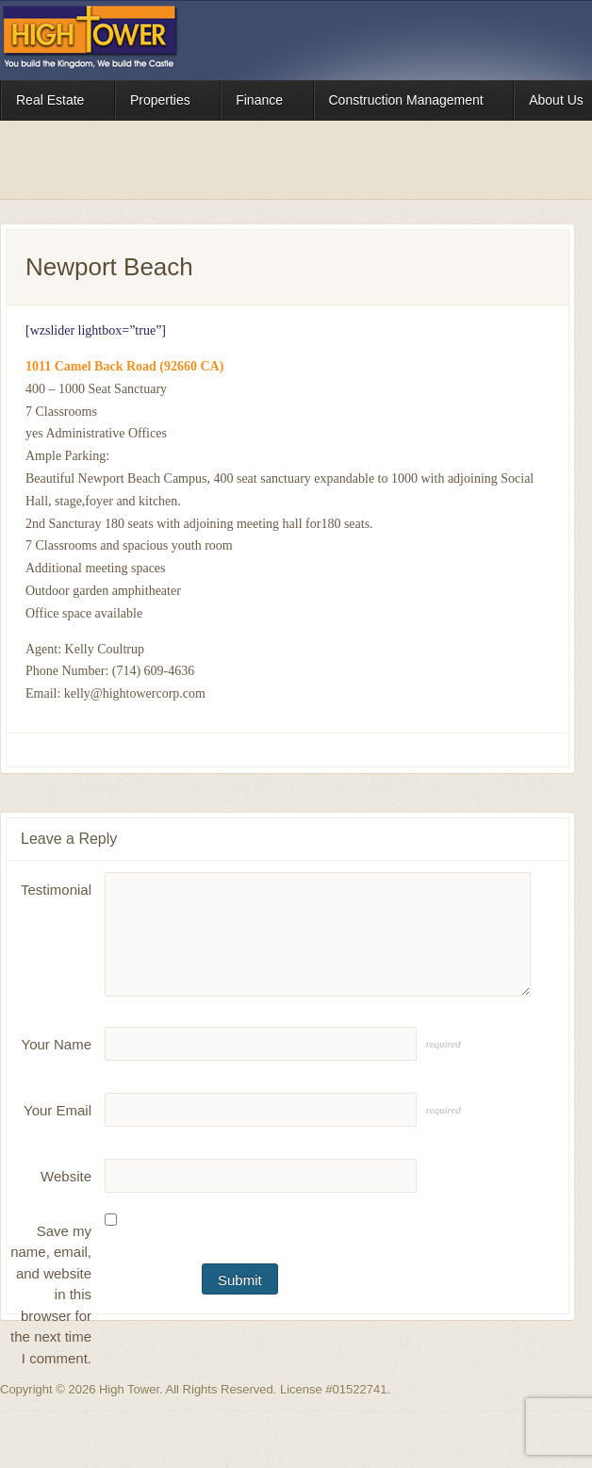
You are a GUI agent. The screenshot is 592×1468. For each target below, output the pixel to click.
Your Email (57, 1110)
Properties (162, 103)
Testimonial (56, 890)
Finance (262, 103)
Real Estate (52, 103)
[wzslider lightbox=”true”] (95, 330)
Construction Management (408, 103)
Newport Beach (109, 267)
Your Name (57, 1044)
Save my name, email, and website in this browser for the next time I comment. (50, 1294)
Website (66, 1176)
